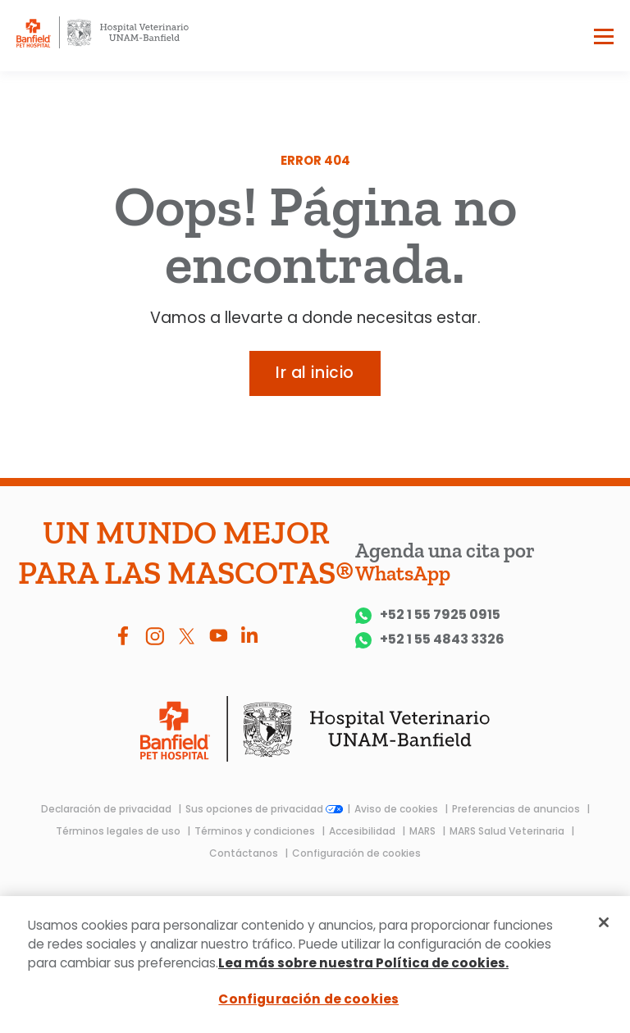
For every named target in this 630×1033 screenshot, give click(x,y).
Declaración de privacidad (107, 809)
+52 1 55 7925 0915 (427, 616)
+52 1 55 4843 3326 (429, 640)
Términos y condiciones (255, 831)
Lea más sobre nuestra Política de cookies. (363, 963)
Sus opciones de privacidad (264, 809)
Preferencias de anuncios (517, 809)
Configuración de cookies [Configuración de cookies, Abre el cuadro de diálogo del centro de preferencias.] (308, 999)
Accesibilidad (363, 831)
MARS (423, 831)
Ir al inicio (315, 373)
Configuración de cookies (356, 853)
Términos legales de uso (119, 831)
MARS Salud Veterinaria (508, 831)
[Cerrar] (604, 922)
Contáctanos (245, 853)
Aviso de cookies (397, 809)
